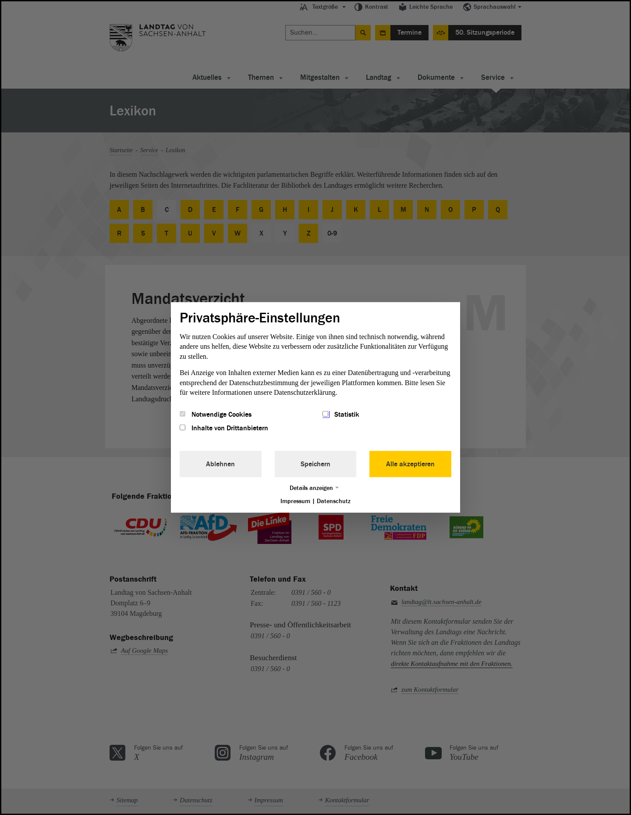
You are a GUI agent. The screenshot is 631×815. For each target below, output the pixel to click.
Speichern (315, 463)
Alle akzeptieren (410, 463)
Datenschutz (334, 501)
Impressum (295, 501)
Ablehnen (220, 463)
